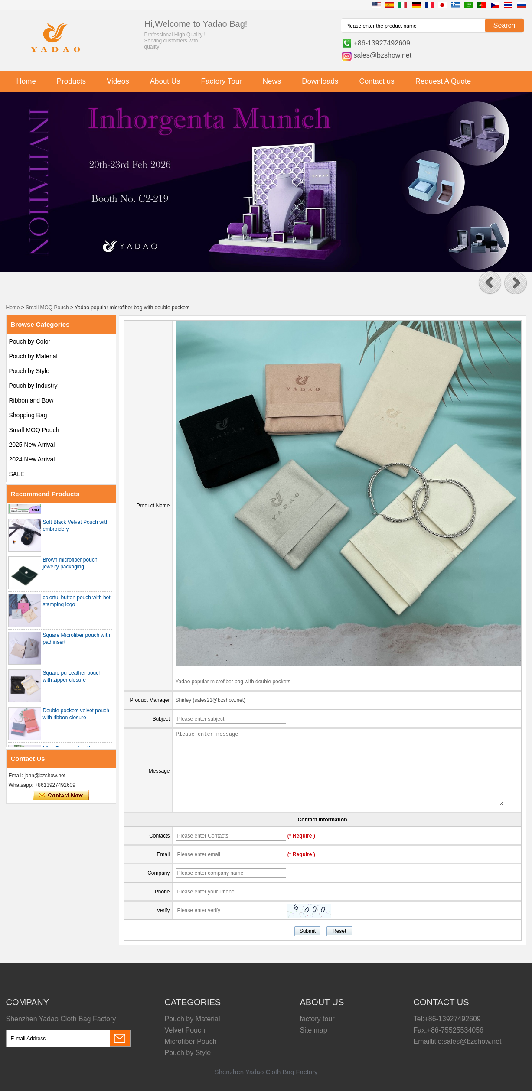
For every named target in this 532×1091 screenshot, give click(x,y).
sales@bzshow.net (383, 55)
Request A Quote (443, 81)
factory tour (317, 1019)
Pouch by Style (29, 370)
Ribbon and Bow (31, 400)
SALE (17, 474)
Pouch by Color (30, 341)
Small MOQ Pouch (47, 308)
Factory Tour (221, 81)
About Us (165, 81)
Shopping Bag (28, 415)
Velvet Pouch (185, 1030)
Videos (118, 81)
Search (504, 25)
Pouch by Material (33, 356)
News (272, 81)
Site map (313, 1030)
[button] (490, 283)
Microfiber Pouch (191, 1041)
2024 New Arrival (32, 459)
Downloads (320, 81)
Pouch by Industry (33, 385)
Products (71, 81)
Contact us (376, 81)
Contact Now (61, 795)
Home (26, 81)
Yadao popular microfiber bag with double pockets (233, 682)
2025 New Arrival (32, 444)
